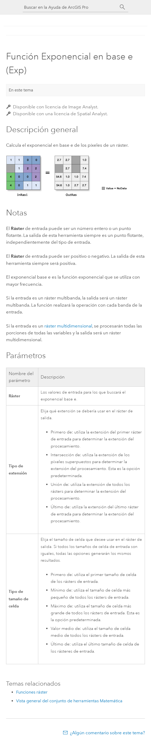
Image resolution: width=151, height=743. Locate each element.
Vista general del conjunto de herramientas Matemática (69, 700)
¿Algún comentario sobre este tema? (107, 732)
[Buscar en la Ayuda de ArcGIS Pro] (70, 7)
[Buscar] (122, 7)
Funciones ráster (32, 692)
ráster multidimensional (68, 326)
